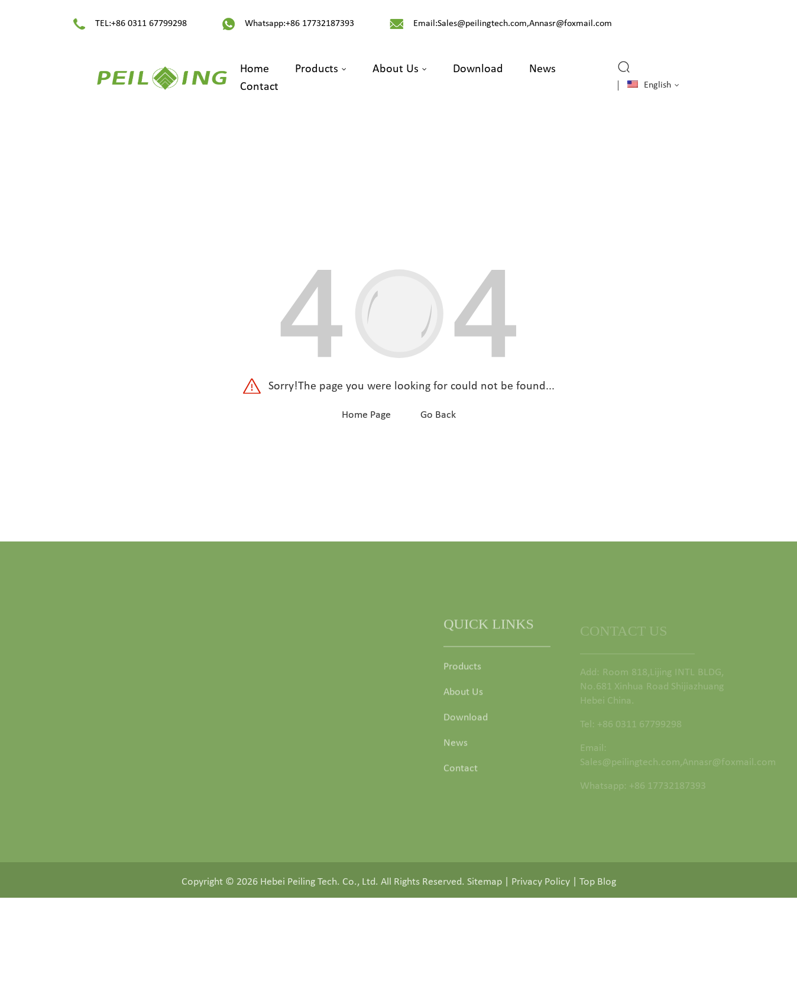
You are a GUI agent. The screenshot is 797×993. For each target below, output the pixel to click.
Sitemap (484, 886)
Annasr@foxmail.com (570, 23)
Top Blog (597, 886)
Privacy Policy (540, 886)
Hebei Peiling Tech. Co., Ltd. (319, 886)
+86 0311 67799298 (149, 23)
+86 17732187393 (320, 23)
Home (254, 69)
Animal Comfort (332, 802)
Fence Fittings (327, 751)
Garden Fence (327, 701)
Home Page (366, 415)
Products (320, 69)
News (542, 69)
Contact (259, 87)
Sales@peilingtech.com (482, 23)
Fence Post (321, 726)
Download (478, 69)
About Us (399, 69)
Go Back (438, 415)
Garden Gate (325, 675)
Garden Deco (326, 777)
